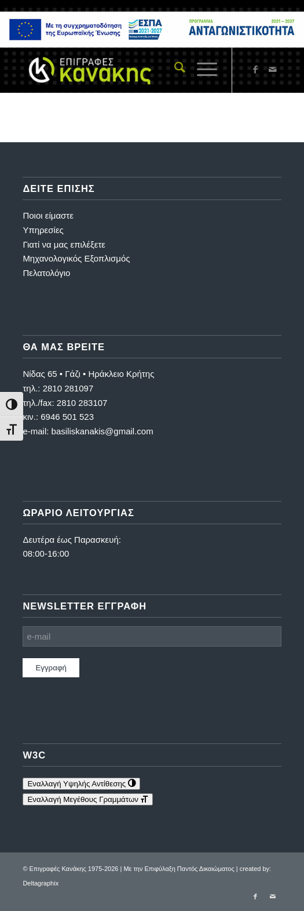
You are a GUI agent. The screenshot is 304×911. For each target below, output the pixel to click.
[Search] (174, 69)
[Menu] (201, 69)
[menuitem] (174, 69)
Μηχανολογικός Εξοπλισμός (76, 258)
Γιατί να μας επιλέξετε (64, 244)
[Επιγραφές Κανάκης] (126, 69)
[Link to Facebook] (255, 69)
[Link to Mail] (272, 69)
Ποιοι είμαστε (48, 215)
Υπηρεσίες (43, 230)
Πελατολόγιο (46, 273)
